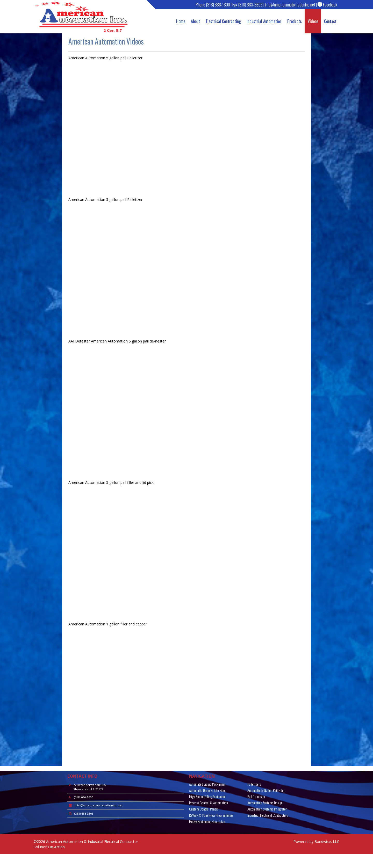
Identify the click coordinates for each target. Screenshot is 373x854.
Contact (330, 21)
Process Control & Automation (208, 802)
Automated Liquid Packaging (207, 784)
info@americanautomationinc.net (290, 4)
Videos (313, 21)
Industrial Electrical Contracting (267, 815)
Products (294, 21)
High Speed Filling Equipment (207, 796)
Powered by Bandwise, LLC (316, 841)
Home (180, 21)
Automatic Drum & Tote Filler (207, 790)
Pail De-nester (256, 796)
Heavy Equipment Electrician (207, 821)
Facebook (328, 4)
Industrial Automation (264, 21)
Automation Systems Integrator (267, 809)
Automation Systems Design (265, 802)
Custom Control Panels (203, 809)
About (195, 21)
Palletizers (254, 784)
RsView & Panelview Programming (211, 815)
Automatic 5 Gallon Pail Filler (266, 790)
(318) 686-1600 (218, 4)
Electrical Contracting (223, 21)
